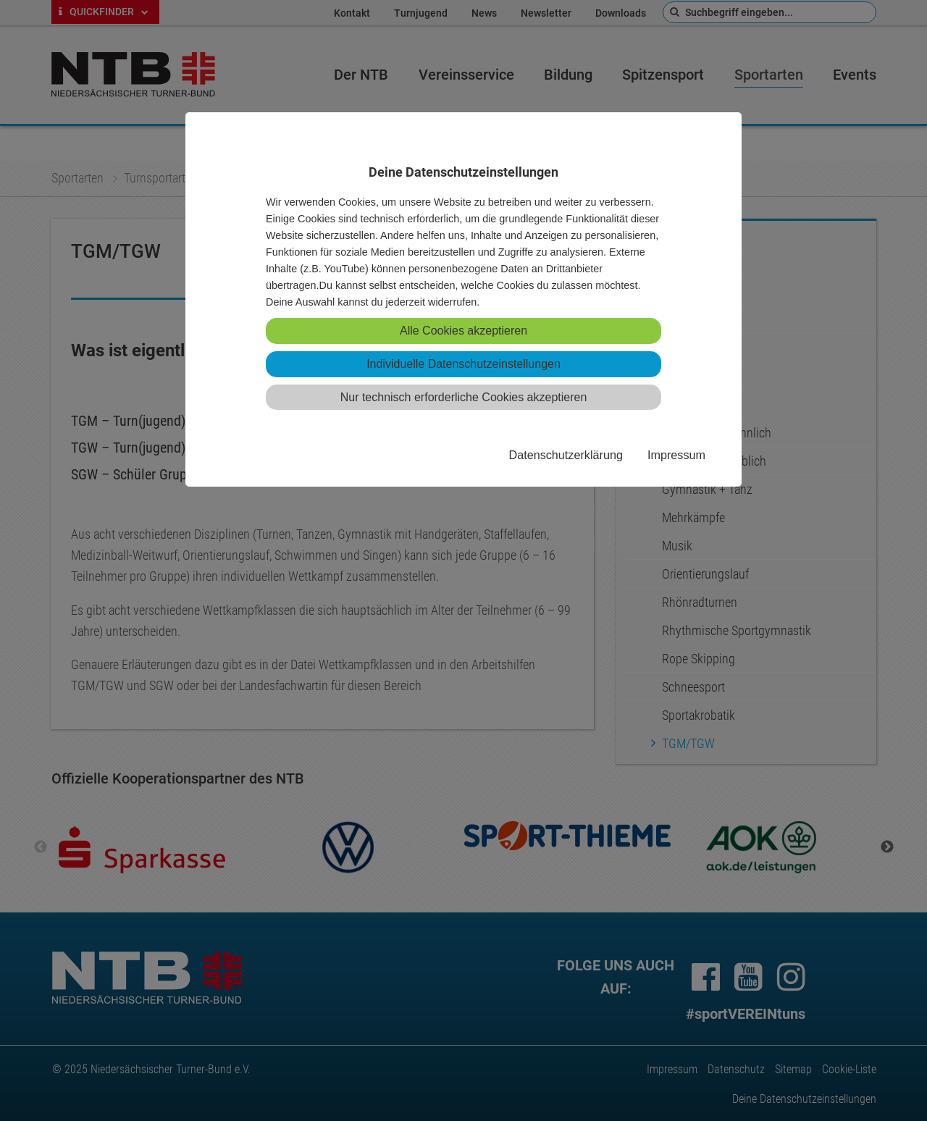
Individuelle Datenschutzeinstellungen (463, 364)
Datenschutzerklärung (565, 454)
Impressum (676, 454)
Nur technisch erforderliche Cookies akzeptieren (463, 397)
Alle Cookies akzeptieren (463, 330)
